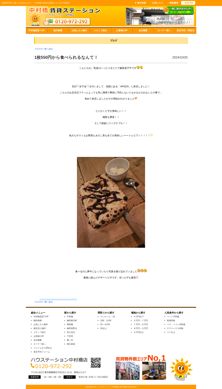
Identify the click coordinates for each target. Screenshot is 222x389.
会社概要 (143, 30)
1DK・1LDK (105, 320)
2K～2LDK (105, 324)
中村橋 (70, 316)
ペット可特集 (173, 316)
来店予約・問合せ (185, 30)
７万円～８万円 (141, 324)
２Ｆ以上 (171, 332)
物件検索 (57, 30)
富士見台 (71, 332)
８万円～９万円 (141, 328)
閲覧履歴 (173, 3)
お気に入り (156, 3)
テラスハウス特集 (175, 328)
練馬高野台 (72, 328)
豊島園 (70, 324)
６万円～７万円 (141, 320)
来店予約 (188, 3)
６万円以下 (139, 316)
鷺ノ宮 (70, 340)
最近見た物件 (40, 328)
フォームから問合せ (43, 348)
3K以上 (103, 328)
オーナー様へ (164, 30)
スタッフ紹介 (100, 30)
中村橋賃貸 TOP (36, 30)
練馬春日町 (72, 320)
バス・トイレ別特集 (176, 324)
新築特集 (171, 320)
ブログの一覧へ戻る (43, 49)
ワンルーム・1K (107, 316)
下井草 (70, 336)
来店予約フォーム (42, 352)
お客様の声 (121, 30)
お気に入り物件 (79, 30)
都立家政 (71, 344)
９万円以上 (139, 332)
